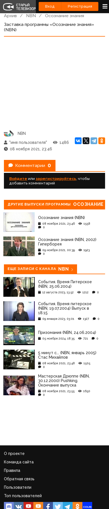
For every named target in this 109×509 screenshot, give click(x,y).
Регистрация (80, 6)
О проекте (14, 453)
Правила (12, 470)
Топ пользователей (23, 496)
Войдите (18, 178)
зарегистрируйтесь (56, 178)
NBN (31, 15)
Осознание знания (64, 15)
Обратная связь (19, 479)
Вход (50, 6)
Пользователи (17, 487)
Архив (10, 15)
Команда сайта (19, 462)
